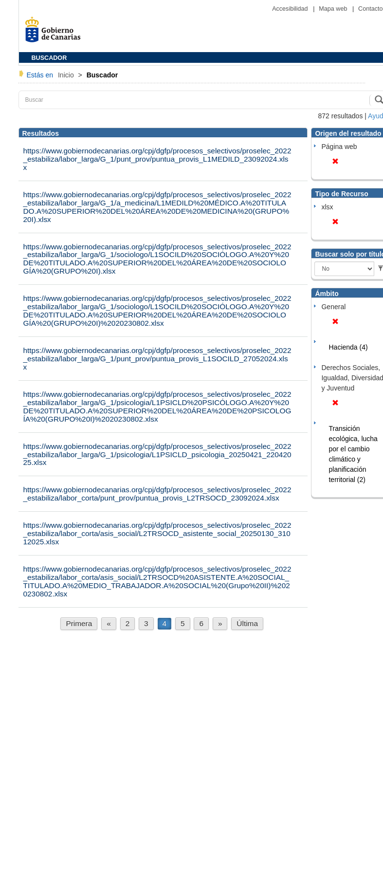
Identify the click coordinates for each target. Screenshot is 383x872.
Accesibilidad (291, 8)
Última (247, 623)
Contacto (370, 8)
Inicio (67, 75)
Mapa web (334, 8)
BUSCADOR (49, 58)
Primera (79, 623)
